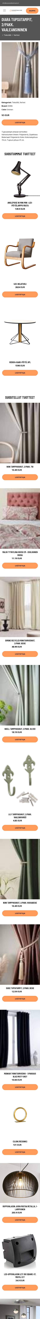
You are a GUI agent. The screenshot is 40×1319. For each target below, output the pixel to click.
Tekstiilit (7, 35)
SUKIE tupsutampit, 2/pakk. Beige (20, 988)
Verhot (17, 35)
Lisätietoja (20, 122)
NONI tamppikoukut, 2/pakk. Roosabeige (20, 902)
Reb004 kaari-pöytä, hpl (20, 362)
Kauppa (32, 11)
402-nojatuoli (20, 284)
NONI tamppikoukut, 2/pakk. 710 (20, 466)
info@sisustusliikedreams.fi (10, 3)
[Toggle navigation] (4, 10)
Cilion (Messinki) (20, 1141)
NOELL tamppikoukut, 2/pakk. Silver (20, 729)
